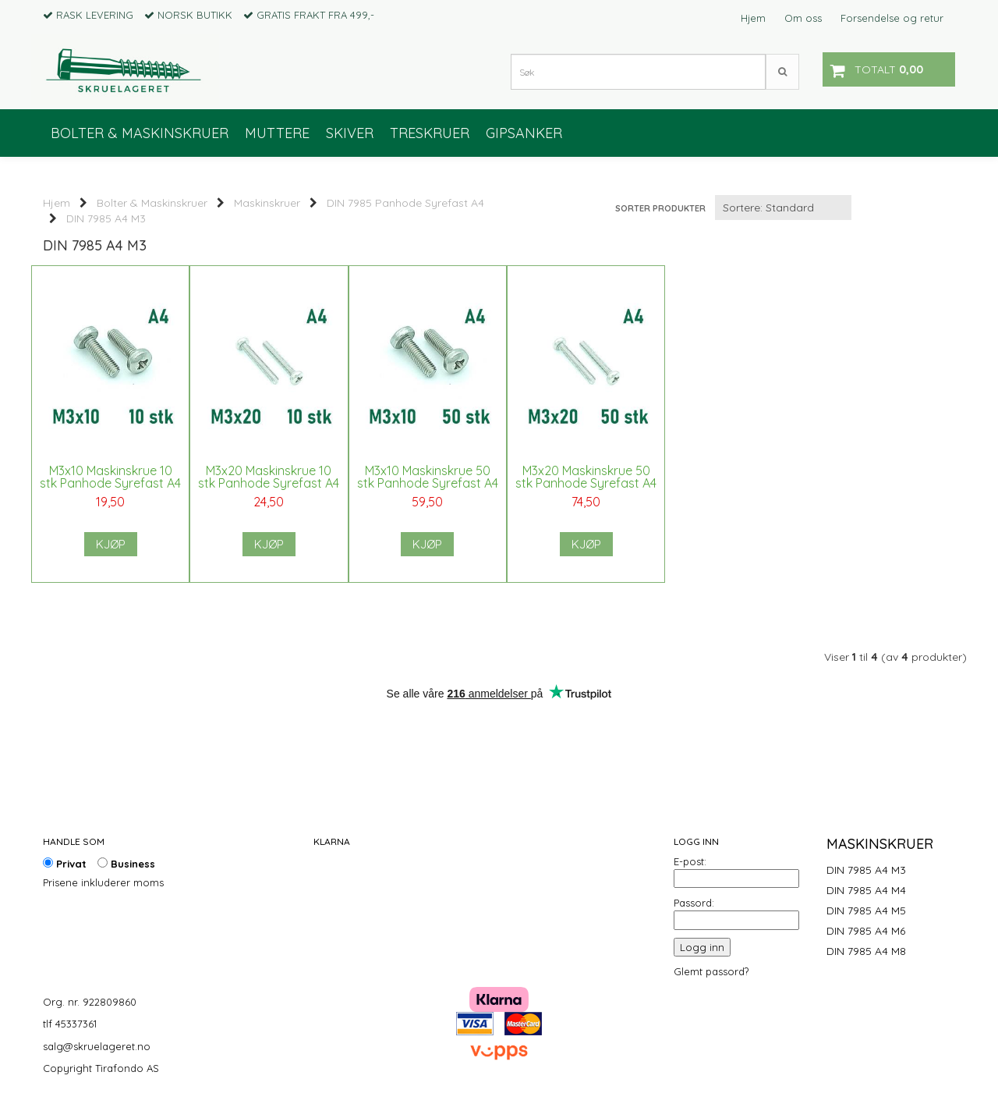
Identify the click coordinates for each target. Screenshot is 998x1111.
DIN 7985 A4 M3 (106, 218)
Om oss (803, 18)
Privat (65, 863)
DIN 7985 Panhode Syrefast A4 (405, 203)
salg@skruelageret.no (96, 1046)
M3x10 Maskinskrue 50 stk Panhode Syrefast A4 (421, 483)
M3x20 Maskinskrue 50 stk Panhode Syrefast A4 (577, 483)
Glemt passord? (711, 971)
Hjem (753, 18)
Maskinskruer (267, 203)
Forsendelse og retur (892, 18)
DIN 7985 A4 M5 (866, 910)
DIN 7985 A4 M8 (866, 951)
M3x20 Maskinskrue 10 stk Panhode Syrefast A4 (265, 483)
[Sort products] (783, 207)
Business (126, 863)
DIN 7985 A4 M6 (865, 931)
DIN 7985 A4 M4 (866, 890)
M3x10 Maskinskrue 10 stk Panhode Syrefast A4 (110, 483)
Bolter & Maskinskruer (152, 203)
